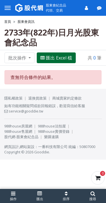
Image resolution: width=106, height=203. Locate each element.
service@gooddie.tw (23, 111)
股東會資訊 (26, 21)
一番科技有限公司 (53, 146)
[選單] (7, 7)
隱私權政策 (13, 98)
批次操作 (17, 58)
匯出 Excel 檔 (56, 58)
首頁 (7, 21)
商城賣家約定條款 (67, 98)
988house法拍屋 (52, 126)
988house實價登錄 (54, 131)
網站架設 (27, 146)
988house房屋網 (18, 126)
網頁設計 (11, 146)
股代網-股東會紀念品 (21, 136)
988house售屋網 (18, 131)
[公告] (99, 8)
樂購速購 (51, 136)
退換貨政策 (37, 98)
